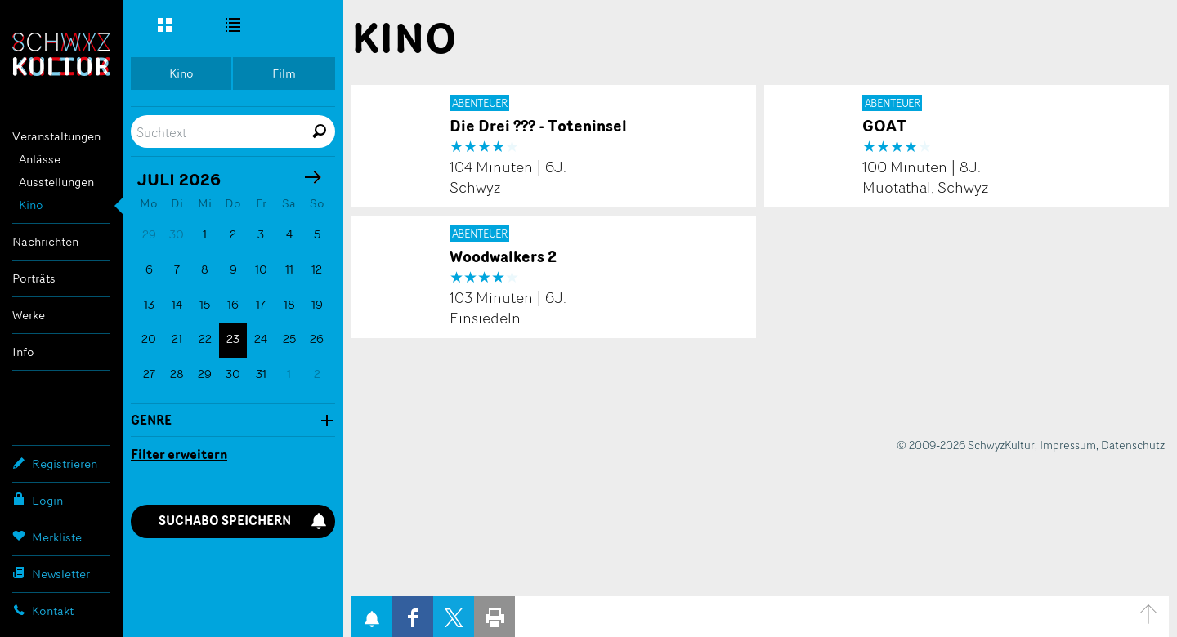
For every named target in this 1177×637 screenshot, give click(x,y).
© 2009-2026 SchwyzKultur (966, 444)
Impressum (1068, 444)
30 (233, 373)
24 (260, 338)
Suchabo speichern (243, 520)
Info (23, 351)
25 (289, 338)
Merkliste (47, 537)
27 (149, 373)
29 (205, 373)
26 (317, 338)
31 (261, 373)
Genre (151, 421)
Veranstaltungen (56, 136)
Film (284, 73)
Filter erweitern (179, 454)
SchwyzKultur (61, 54)
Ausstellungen (56, 181)
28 (177, 373)
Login (37, 500)
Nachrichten (45, 241)
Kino (31, 204)
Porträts (34, 278)
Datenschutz (1133, 444)
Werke (28, 314)
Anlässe (39, 158)
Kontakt (43, 610)
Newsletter (51, 573)
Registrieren (54, 463)
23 (232, 338)
